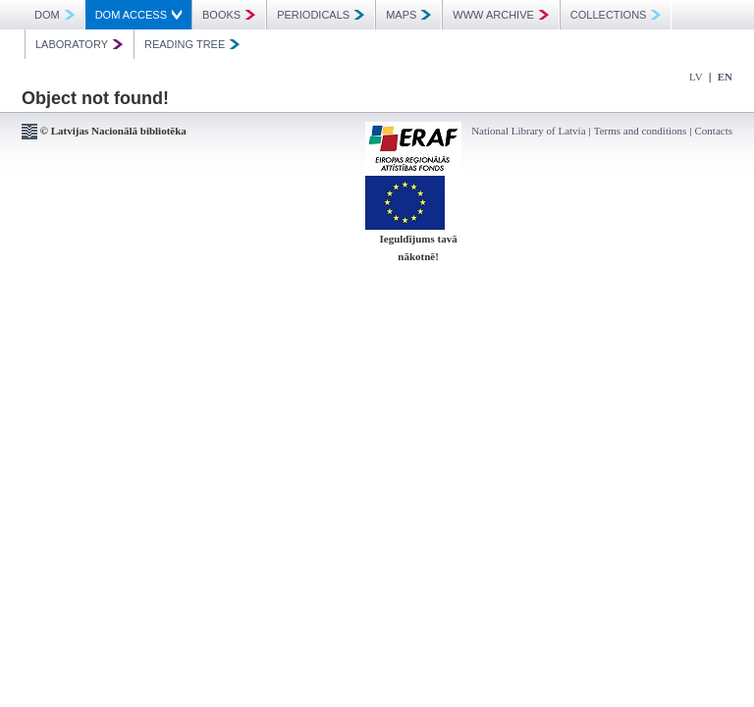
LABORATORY (79, 44)
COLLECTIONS (616, 14)
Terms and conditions (640, 130)
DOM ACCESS (138, 14)
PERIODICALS (320, 14)
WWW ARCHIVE (501, 14)
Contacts (714, 130)
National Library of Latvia (528, 130)
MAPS (408, 14)
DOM (54, 14)
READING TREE (192, 44)
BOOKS (228, 14)
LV (696, 76)
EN (725, 76)
